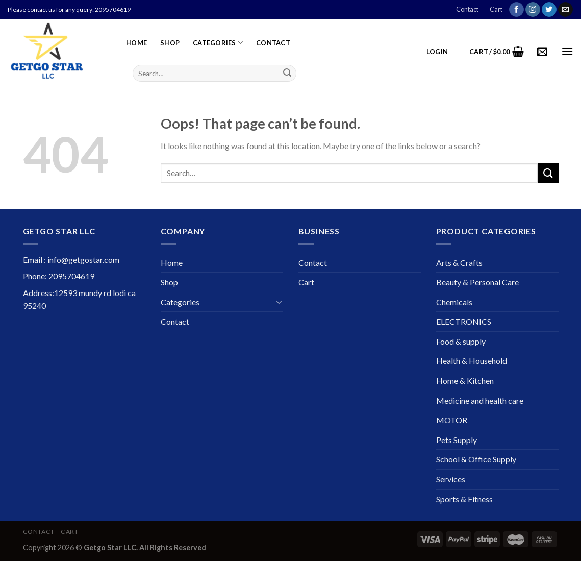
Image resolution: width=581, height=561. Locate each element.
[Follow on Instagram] (532, 9)
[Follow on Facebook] (516, 9)
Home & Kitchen (465, 380)
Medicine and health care (479, 400)
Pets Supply (456, 440)
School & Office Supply (476, 459)
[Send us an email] (565, 9)
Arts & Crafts (459, 262)
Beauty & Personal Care (477, 282)
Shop (170, 43)
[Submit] (287, 73)
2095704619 (113, 9)
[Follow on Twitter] (549, 9)
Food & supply (461, 341)
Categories (218, 42)
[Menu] (567, 51)
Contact (467, 9)
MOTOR (451, 420)
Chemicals (454, 302)
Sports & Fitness (464, 499)
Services (450, 479)
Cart (496, 9)
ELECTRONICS (463, 321)
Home (136, 43)
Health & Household (471, 360)
